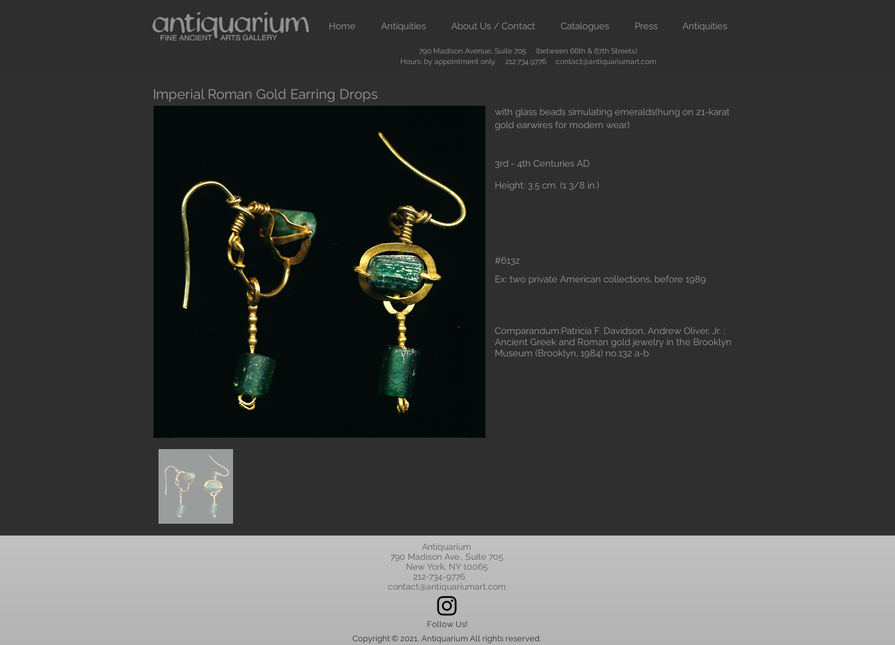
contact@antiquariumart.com (606, 61)
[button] (403, 26)
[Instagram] (447, 606)
